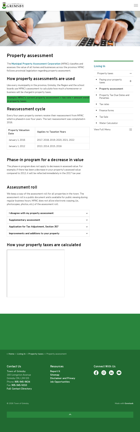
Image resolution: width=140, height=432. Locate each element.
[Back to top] (70, 415)
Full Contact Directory (19, 388)
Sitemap (54, 374)
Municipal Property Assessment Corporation (36, 63)
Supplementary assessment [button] (24, 220)
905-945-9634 (22, 381)
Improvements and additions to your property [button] (34, 233)
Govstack (129, 403)
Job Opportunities (60, 381)
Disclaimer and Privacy (62, 378)
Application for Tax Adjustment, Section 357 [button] (33, 226)
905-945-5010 (19, 385)
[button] (111, 129)
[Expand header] (136, 5)
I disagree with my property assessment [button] (31, 213)
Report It (55, 371)
